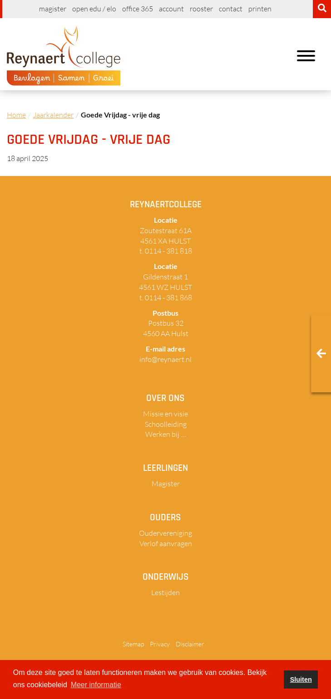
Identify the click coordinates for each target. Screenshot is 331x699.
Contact (230, 8)
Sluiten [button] (301, 679)
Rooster (201, 8)
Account (171, 8)
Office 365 (137, 8)
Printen (260, 8)
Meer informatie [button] (96, 685)
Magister (52, 8)
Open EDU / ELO (94, 8)
